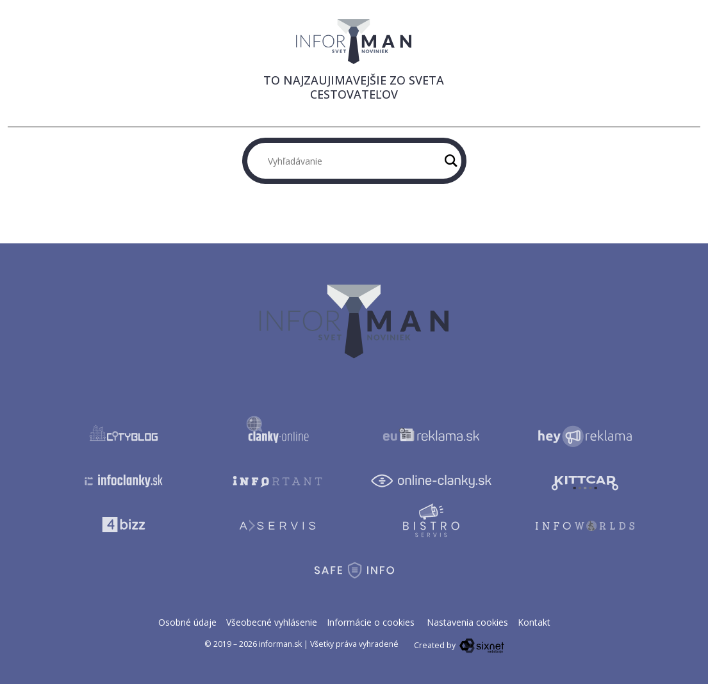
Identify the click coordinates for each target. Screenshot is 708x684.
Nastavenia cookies (467, 622)
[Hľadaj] (451, 161)
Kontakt (534, 622)
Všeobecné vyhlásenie (271, 622)
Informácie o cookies (371, 622)
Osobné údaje (187, 622)
